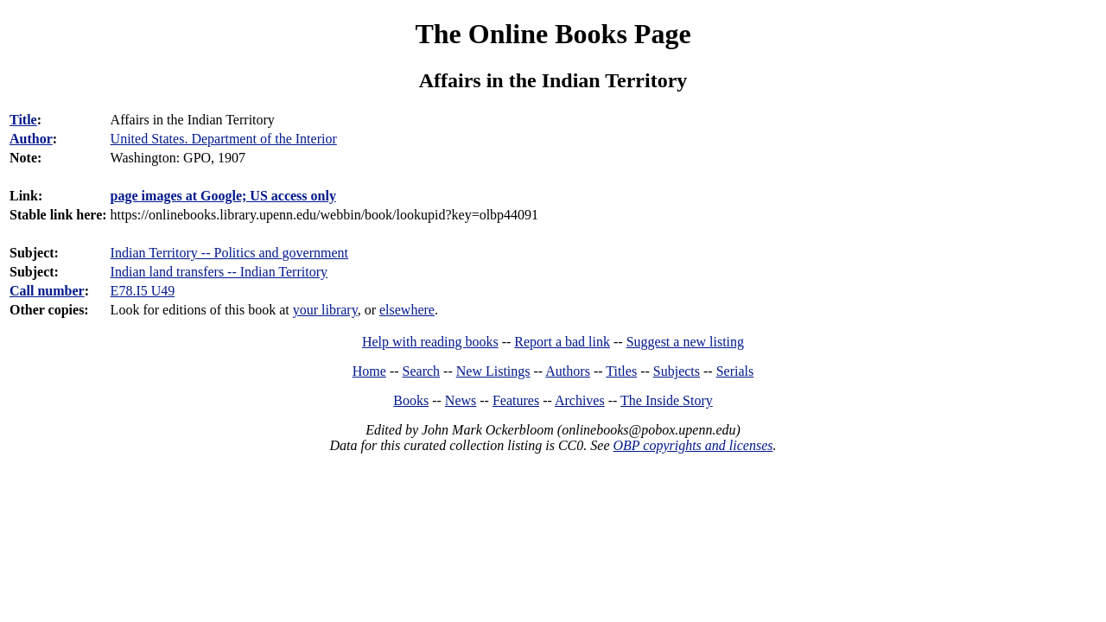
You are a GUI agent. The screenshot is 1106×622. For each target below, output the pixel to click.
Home (369, 371)
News (460, 400)
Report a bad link (562, 341)
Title (23, 119)
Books (411, 400)
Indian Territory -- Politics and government (229, 252)
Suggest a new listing (685, 341)
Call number (47, 290)
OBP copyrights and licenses (692, 445)
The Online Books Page (552, 33)
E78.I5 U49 (143, 290)
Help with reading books (430, 341)
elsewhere (407, 309)
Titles (621, 371)
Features (516, 400)
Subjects (676, 371)
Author (31, 138)
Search (422, 371)
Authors (567, 371)
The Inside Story (666, 400)
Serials (735, 371)
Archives (580, 400)
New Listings (493, 371)
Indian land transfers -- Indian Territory (219, 271)
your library (325, 309)
